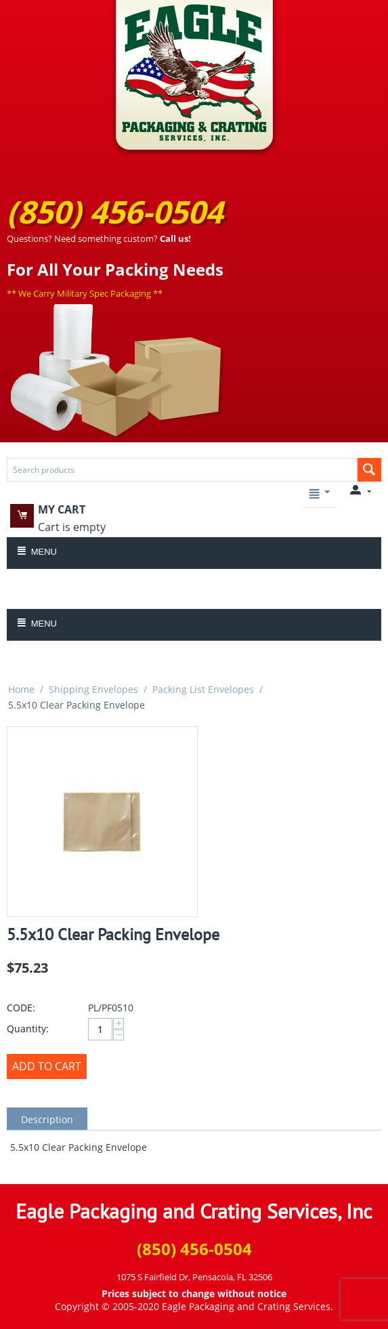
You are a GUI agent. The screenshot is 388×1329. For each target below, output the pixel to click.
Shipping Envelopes (93, 689)
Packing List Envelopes (203, 689)
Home (21, 689)
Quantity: (28, 1028)
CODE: (21, 1007)
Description (47, 1119)
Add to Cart (46, 1066)
